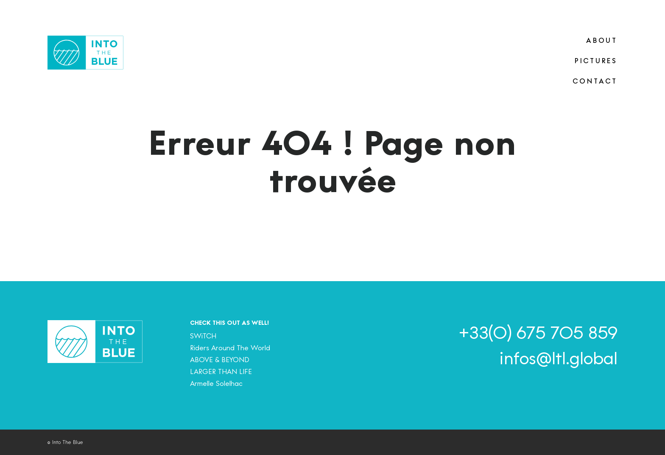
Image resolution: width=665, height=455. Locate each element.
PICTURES (596, 61)
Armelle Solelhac (216, 384)
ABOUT (602, 40)
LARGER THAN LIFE (221, 372)
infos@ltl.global (558, 358)
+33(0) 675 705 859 (538, 333)
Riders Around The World (230, 348)
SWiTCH (203, 336)
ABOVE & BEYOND (219, 360)
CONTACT (595, 81)
